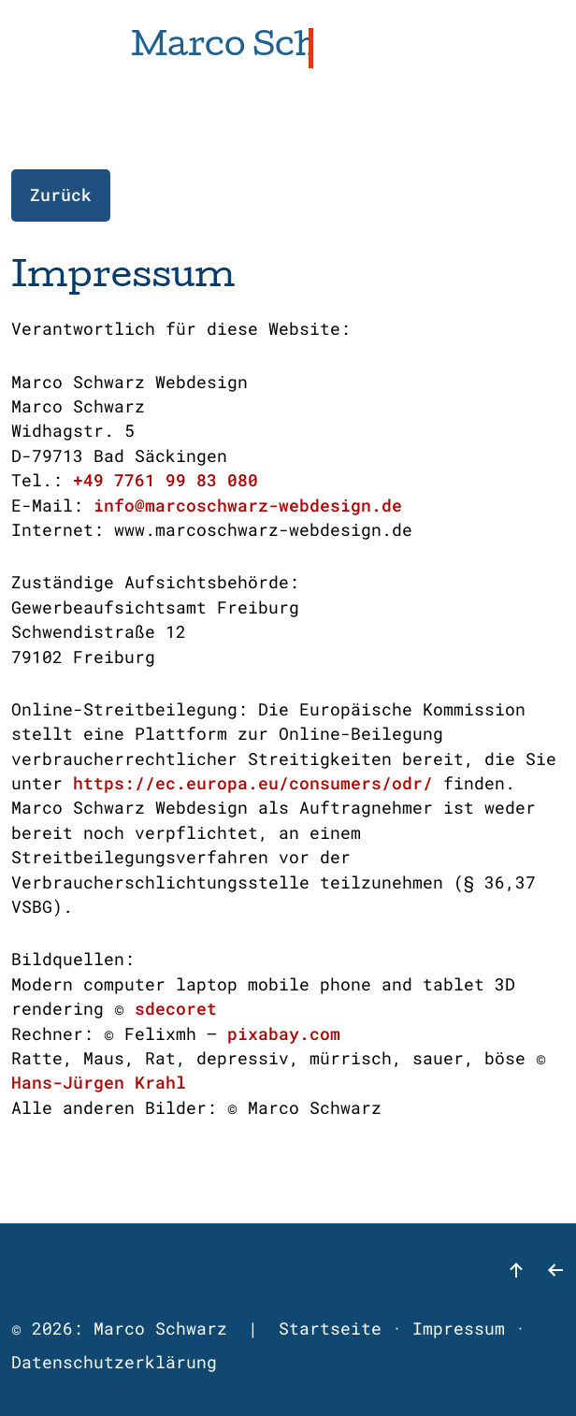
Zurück (61, 195)
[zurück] (555, 1277)
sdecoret (176, 1008)
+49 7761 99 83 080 (165, 480)
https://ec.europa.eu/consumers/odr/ (253, 783)
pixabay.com (283, 1034)
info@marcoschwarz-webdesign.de (248, 505)
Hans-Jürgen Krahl (98, 1082)
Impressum (458, 1328)
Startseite (330, 1328)
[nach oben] (516, 1277)
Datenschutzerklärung (114, 1362)
